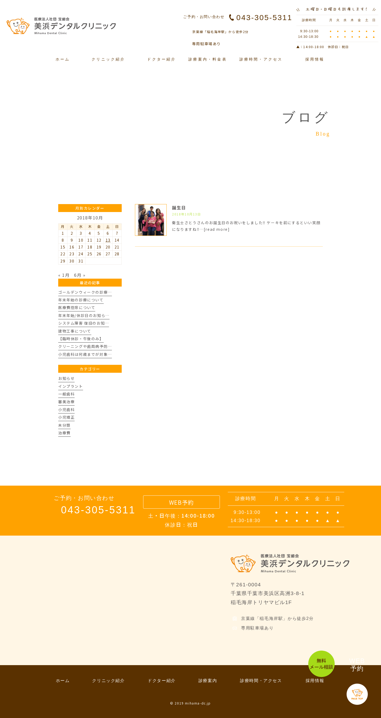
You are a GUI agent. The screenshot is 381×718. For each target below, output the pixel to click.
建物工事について (74, 331)
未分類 (64, 425)
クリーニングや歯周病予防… (85, 346)
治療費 (64, 432)
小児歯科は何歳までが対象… (85, 354)
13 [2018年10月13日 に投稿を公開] (108, 240)
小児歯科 (66, 409)
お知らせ (66, 378)
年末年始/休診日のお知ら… (84, 315)
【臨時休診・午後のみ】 (81, 338)
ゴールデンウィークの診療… (85, 292)
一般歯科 (66, 394)
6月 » (79, 275)
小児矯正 (66, 417)
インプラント (70, 386)
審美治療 (66, 401)
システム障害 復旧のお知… (83, 323)
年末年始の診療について (81, 299)
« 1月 (64, 275)
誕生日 (179, 207)
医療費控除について (76, 307)
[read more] (217, 229)
